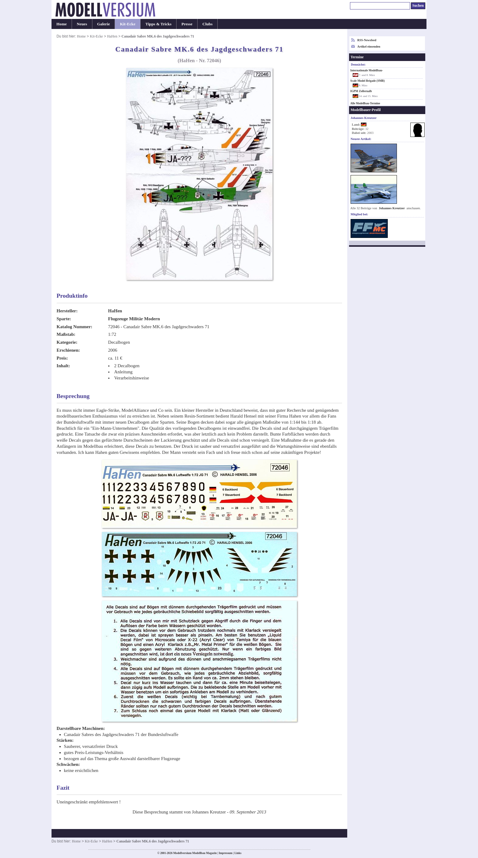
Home (61, 24)
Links (237, 853)
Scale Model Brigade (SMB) (367, 80)
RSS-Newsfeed (366, 40)
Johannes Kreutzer (392, 208)
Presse (186, 24)
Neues (82, 24)
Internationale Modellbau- (366, 70)
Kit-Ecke (127, 24)
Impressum (225, 853)
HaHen (112, 36)
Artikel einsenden (368, 46)
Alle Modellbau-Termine (365, 103)
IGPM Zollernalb (361, 91)
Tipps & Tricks (158, 24)
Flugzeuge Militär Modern (134, 318)
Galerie (103, 24)
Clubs (207, 24)
